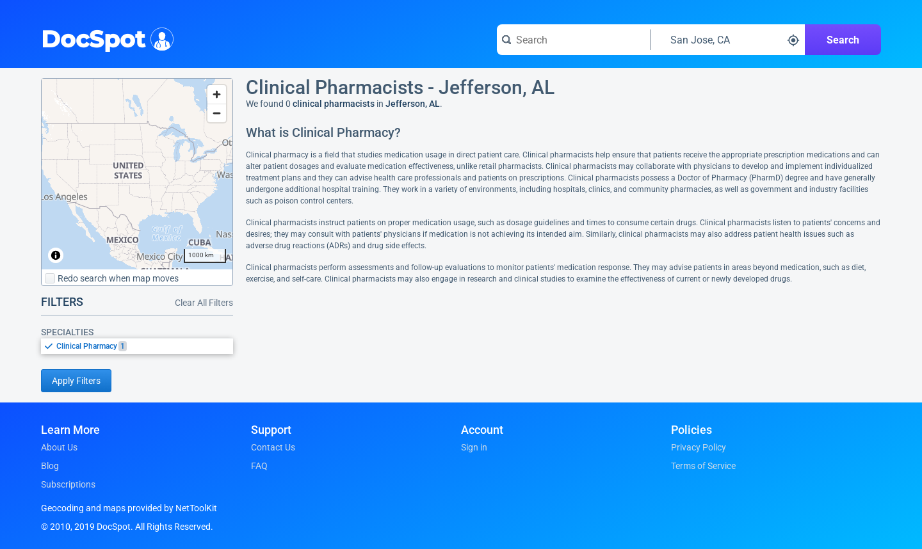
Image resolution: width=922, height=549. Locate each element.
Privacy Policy (698, 447)
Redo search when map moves (112, 278)
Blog (50, 466)
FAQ (259, 466)
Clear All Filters (204, 303)
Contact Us (273, 447)
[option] (144, 346)
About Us (59, 447)
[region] (137, 174)
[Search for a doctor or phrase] (574, 39)
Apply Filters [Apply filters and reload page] (76, 381)
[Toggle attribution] (55, 255)
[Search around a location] (728, 39)
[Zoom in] (216, 94)
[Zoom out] (216, 113)
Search (843, 40)
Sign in (474, 447)
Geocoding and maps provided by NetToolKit (129, 508)
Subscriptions (68, 484)
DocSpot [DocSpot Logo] (104, 38)
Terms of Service (703, 466)
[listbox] (137, 346)
